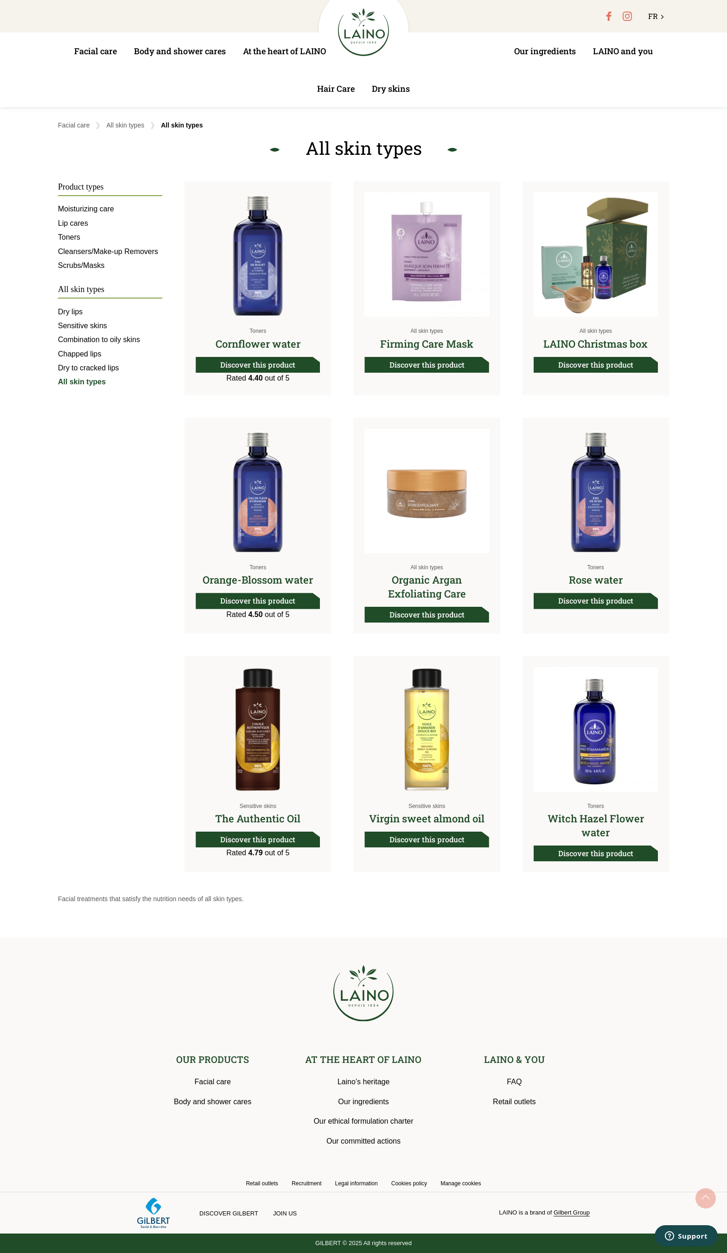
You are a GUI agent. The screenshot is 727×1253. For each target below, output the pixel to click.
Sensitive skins (258, 806)
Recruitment (307, 1183)
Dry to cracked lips (88, 368)
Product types (81, 186)
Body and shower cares (180, 51)
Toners (257, 331)
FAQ (514, 1082)
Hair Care (336, 88)
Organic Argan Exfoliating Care (427, 586)
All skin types (125, 125)
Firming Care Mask (426, 343)
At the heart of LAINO (284, 51)
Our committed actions (363, 1141)
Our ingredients (545, 51)
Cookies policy (409, 1183)
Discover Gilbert (228, 1213)
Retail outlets (514, 1102)
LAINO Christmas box (595, 343)
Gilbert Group (572, 1212)
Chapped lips (79, 354)
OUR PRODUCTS (212, 1059)
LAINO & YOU (514, 1059)
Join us (285, 1213)
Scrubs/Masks (81, 265)
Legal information (356, 1183)
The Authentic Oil (257, 818)
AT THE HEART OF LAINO (363, 1059)
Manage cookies (460, 1183)
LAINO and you (623, 51)
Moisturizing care (86, 209)
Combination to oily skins (99, 339)
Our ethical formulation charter (363, 1121)
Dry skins (391, 88)
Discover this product (257, 364)
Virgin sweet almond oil (427, 818)
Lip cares (73, 223)
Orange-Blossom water (258, 579)
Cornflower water (258, 343)
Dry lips (70, 312)
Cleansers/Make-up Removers (108, 251)
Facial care (95, 51)
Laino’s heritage (364, 1082)
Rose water (596, 579)
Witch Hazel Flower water (596, 825)
